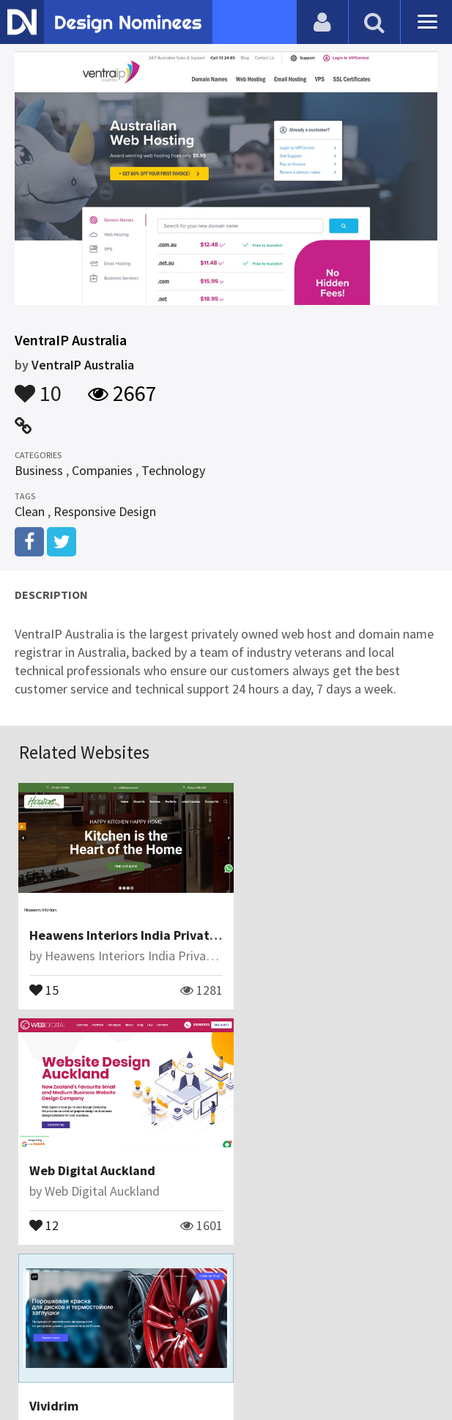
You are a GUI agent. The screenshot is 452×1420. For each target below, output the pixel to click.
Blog (92, 1335)
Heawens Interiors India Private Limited (148, 927)
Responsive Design (104, 511)
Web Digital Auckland (304, 927)
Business (39, 470)
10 (38, 386)
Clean (30, 511)
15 (44, 981)
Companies (102, 470)
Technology (173, 470)
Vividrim (54, 1155)
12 (255, 981)
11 (44, 1209)
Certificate (217, 1335)
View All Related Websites (226, 1272)
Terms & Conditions (318, 1335)
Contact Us (146, 1335)
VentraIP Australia (83, 364)
